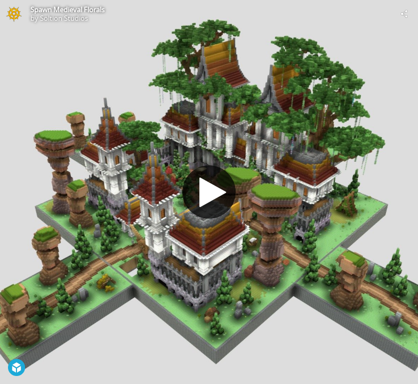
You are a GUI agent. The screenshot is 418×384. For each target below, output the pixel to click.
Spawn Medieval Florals (67, 9)
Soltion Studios (64, 18)
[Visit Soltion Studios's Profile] (13, 13)
